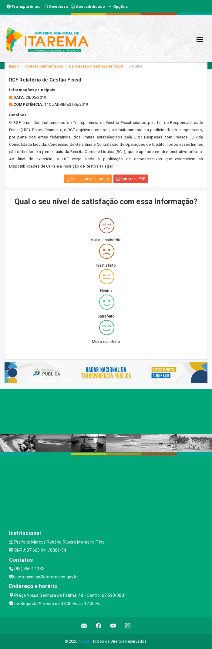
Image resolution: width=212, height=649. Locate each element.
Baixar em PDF (130, 179)
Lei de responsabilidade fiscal (96, 66)
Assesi (84, 641)
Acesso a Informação (44, 66)
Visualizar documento (88, 179)
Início (14, 66)
